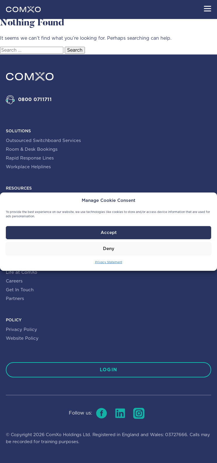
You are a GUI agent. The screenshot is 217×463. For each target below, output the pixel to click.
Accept (109, 232)
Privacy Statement (108, 262)
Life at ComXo (21, 272)
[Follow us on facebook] (101, 413)
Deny (108, 249)
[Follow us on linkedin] (120, 413)
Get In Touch (20, 290)
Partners (15, 298)
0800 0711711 (35, 99)
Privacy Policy (21, 329)
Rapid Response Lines (30, 158)
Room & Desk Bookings (31, 149)
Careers (14, 281)
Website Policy (22, 338)
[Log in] (108, 369)
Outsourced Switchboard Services (43, 140)
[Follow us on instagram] (138, 413)
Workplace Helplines (28, 167)
